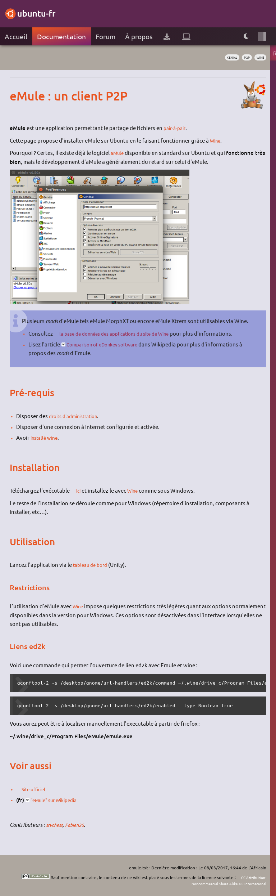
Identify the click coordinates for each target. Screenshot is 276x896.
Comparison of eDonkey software (109, 344)
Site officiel (36, 788)
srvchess (55, 824)
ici (80, 490)
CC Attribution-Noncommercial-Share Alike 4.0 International (222, 880)
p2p (243, 58)
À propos (138, 36)
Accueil (16, 36)
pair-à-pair (176, 127)
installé (40, 437)
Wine (216, 140)
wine (259, 58)
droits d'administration (77, 415)
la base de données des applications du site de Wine (123, 333)
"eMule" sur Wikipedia (59, 799)
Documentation (61, 36)
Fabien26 (78, 824)
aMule (118, 152)
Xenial (224, 58)
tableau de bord (92, 564)
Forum (105, 36)
